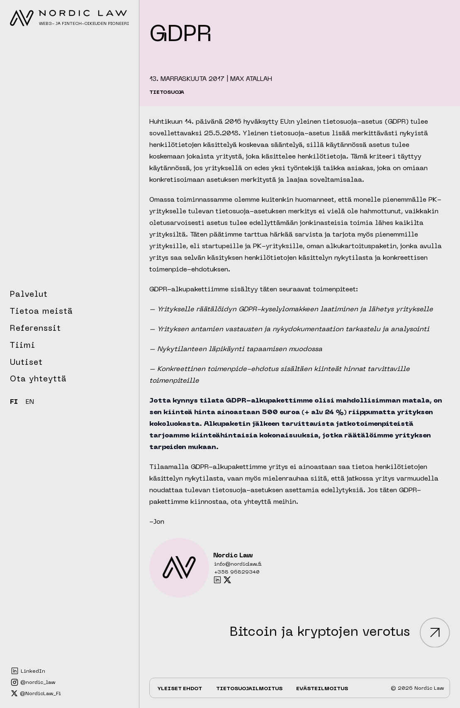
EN (30, 402)
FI (14, 402)
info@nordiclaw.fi (238, 564)
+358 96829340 (237, 572)
